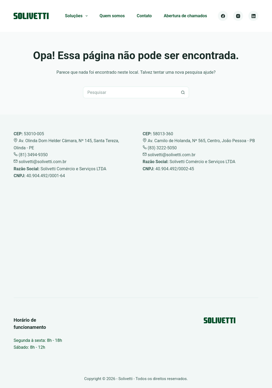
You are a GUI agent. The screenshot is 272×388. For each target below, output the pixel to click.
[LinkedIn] (253, 16)
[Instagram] (238, 16)
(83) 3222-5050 (160, 147)
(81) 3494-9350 (31, 154)
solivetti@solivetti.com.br (40, 161)
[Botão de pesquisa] (183, 92)
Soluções (77, 16)
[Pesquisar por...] (130, 92)
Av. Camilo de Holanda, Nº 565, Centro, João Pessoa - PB (199, 140)
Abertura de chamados (185, 15)
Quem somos (112, 15)
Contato (144, 15)
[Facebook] (223, 16)
